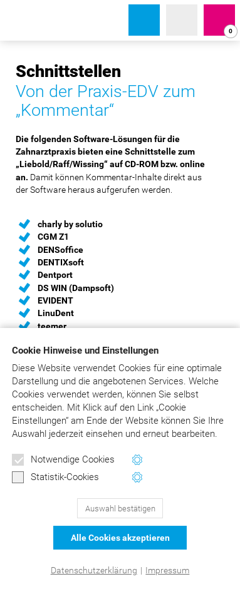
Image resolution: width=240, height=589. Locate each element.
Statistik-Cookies (55, 477)
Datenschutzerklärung (94, 570)
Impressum (167, 570)
